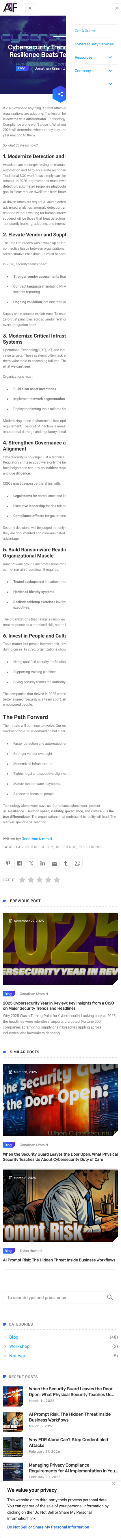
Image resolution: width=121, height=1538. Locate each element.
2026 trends (91, 847)
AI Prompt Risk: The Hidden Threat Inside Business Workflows (59, 1260)
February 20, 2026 (45, 1477)
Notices (17, 1356)
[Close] (113, 1483)
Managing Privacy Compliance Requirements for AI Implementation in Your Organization (72, 1468)
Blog (21, 68)
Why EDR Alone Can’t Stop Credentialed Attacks (68, 1442)
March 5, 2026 (41, 1426)
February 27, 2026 (44, 1452)
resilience (66, 847)
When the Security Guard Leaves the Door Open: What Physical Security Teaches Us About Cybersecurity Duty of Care (70, 1392)
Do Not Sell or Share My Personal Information (48, 1527)
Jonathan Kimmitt (37, 839)
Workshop (19, 1346)
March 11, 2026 (42, 1401)
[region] (60, 1509)
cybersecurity (39, 847)
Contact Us (106, 8)
